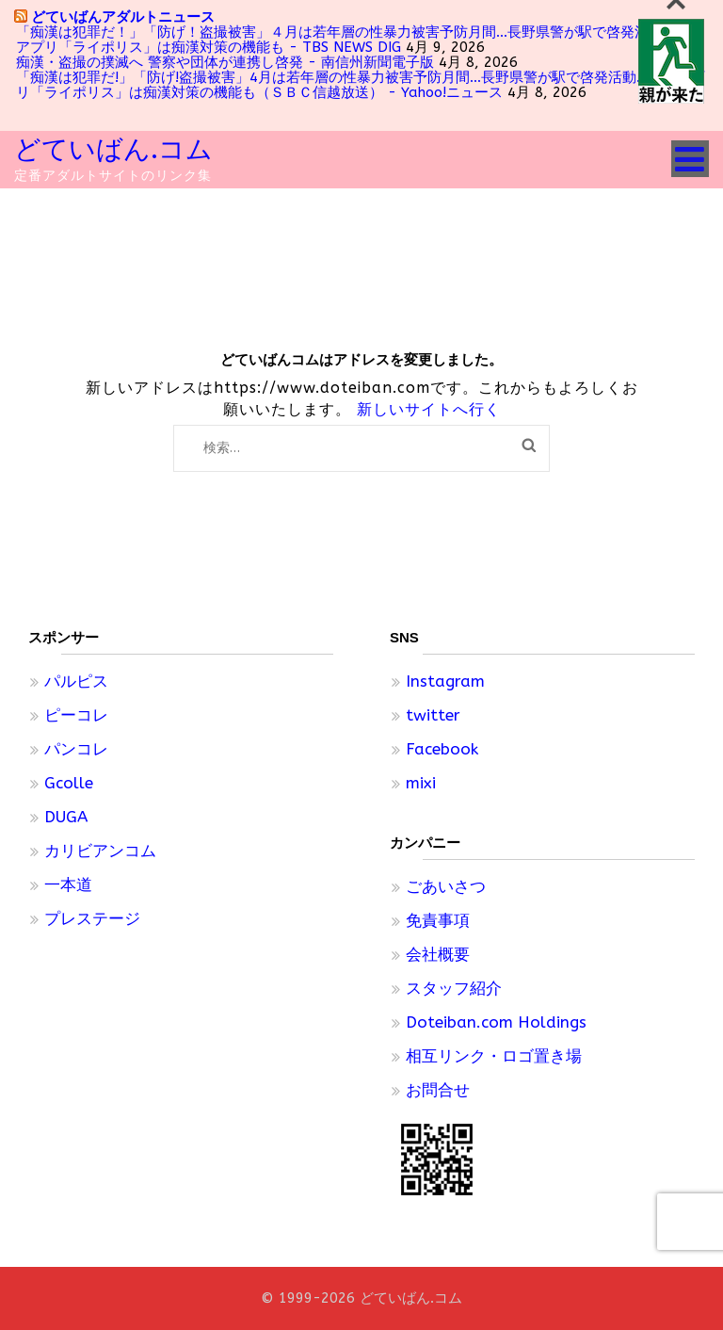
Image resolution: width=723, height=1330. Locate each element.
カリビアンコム (100, 850)
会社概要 (438, 954)
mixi (421, 782)
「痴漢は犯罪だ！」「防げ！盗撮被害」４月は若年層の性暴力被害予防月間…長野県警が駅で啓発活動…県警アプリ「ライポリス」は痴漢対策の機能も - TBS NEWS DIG (359, 40)
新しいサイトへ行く (429, 409)
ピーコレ (76, 715)
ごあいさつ (446, 886)
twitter (433, 715)
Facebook (442, 748)
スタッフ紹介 (454, 988)
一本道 (68, 884)
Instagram (445, 681)
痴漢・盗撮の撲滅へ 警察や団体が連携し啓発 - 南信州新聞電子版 (225, 62)
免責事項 (438, 920)
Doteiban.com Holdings (496, 1022)
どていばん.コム (113, 149)
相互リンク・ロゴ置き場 (494, 1055)
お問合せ (438, 1089)
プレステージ (92, 918)
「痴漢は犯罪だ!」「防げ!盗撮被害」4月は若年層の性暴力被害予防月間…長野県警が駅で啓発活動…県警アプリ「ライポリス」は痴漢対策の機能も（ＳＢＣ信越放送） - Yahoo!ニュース (360, 85)
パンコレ (76, 748)
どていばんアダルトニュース (123, 16)
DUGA (66, 816)
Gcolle (68, 782)
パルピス (76, 681)
